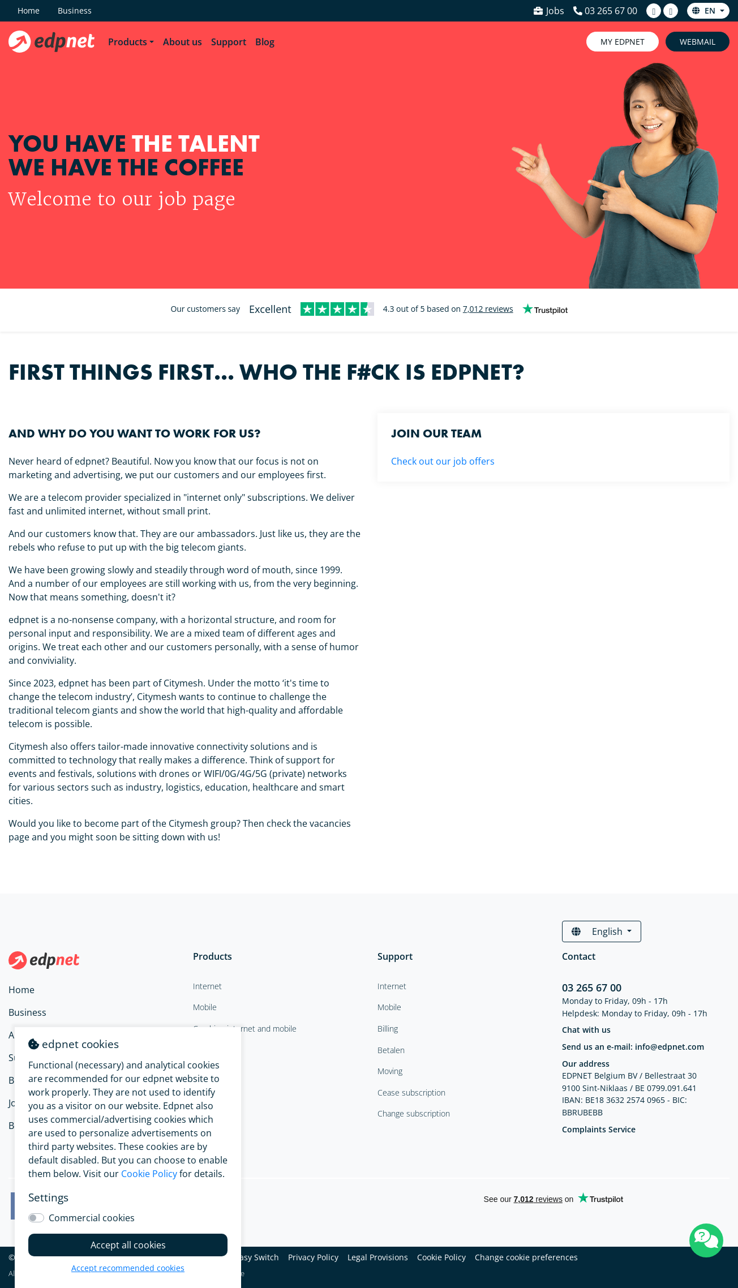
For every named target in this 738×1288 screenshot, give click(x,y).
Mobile (389, 1007)
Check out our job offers (443, 461)
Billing (387, 1028)
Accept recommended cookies (127, 1268)
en (705, 10)
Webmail (697, 41)
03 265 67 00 (591, 987)
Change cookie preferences (526, 1257)
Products (127, 42)
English (598, 931)
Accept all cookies (128, 1245)
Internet (391, 986)
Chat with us (586, 1029)
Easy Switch (257, 1257)
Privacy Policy (313, 1257)
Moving (389, 1071)
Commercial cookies (92, 1218)
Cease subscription (411, 1092)
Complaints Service (599, 1129)
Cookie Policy (441, 1257)
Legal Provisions (377, 1257)
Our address (586, 1063)
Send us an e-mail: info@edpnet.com (633, 1046)
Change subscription (413, 1113)
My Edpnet (622, 41)
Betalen (391, 1050)
